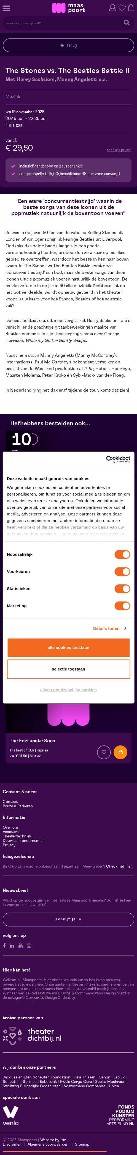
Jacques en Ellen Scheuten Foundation (36, 1077)
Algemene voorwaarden (48, 1144)
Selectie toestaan (68, 669)
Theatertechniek (17, 836)
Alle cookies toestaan (68, 647)
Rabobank (48, 1082)
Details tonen (106, 628)
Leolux (119, 1077)
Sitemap (82, 1144)
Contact (10, 802)
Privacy (9, 845)
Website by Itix (53, 1140)
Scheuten (11, 1082)
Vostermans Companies (85, 1086)
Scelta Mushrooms (111, 1082)
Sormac (30, 1082)
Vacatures (11, 832)
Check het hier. (119, 866)
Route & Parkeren (18, 806)
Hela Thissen (84, 1077)
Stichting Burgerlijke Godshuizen (32, 1086)
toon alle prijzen (119, 149)
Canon (104, 1077)
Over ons (11, 827)
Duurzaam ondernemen (23, 841)
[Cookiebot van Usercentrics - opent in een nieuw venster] (106, 459)
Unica (114, 1086)
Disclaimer (12, 1144)
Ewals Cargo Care (76, 1082)
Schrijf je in (68, 919)
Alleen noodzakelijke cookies (68, 689)
